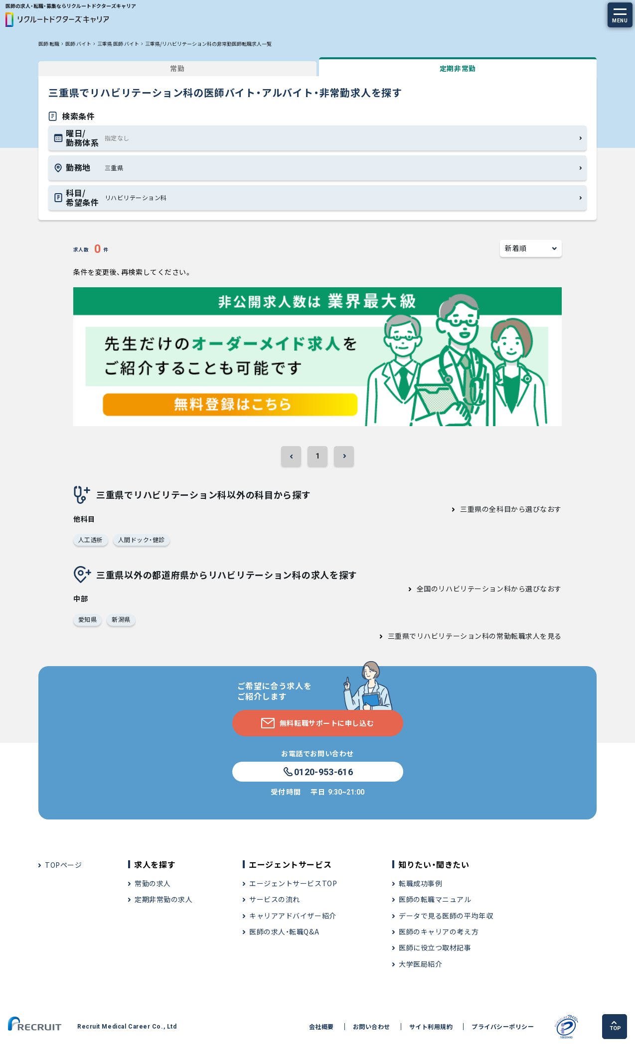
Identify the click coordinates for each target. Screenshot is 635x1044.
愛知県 (87, 619)
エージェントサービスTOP (293, 883)
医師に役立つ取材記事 (435, 947)
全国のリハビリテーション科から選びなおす (489, 588)
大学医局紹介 (420, 964)
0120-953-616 (317, 772)
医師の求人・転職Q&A (284, 931)
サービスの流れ (274, 899)
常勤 (177, 68)
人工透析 (90, 539)
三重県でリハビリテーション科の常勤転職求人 (464, 636)
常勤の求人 (153, 883)
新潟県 (121, 619)
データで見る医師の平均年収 (446, 916)
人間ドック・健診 (141, 539)
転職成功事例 (420, 883)
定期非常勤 (458, 68)
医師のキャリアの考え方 (438, 931)
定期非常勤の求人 (163, 899)
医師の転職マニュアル (435, 899)
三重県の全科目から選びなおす (511, 509)
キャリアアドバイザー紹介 (292, 916)
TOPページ (63, 865)
